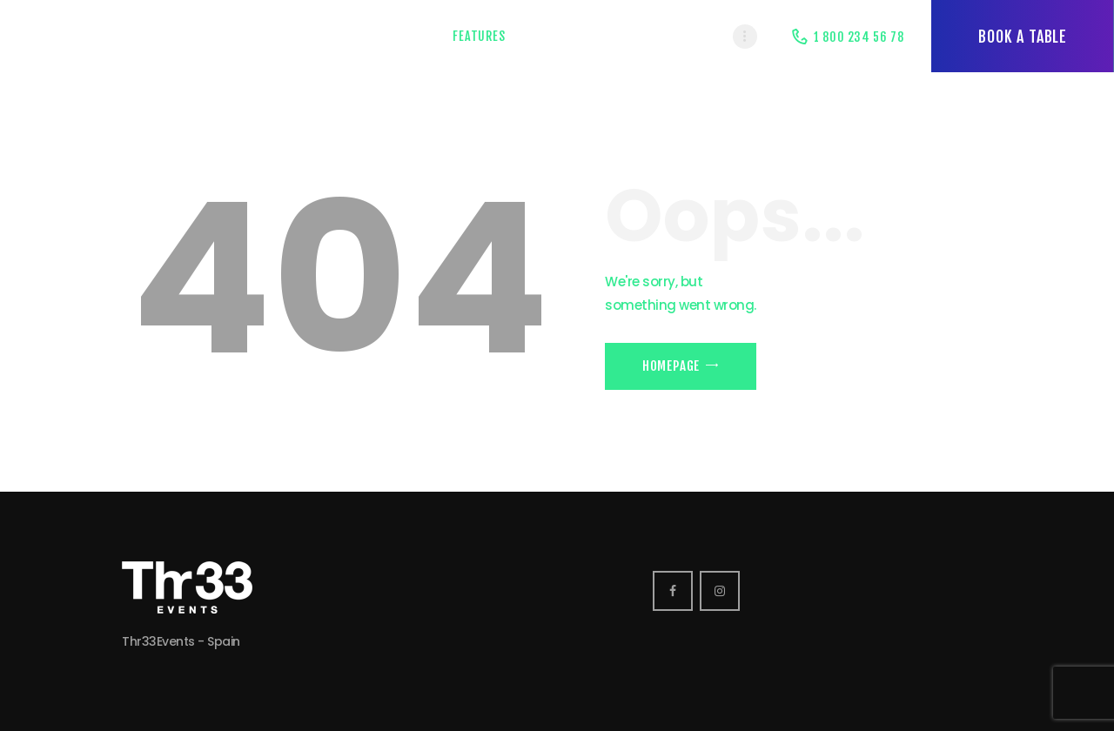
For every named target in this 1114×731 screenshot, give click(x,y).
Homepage (671, 366)
